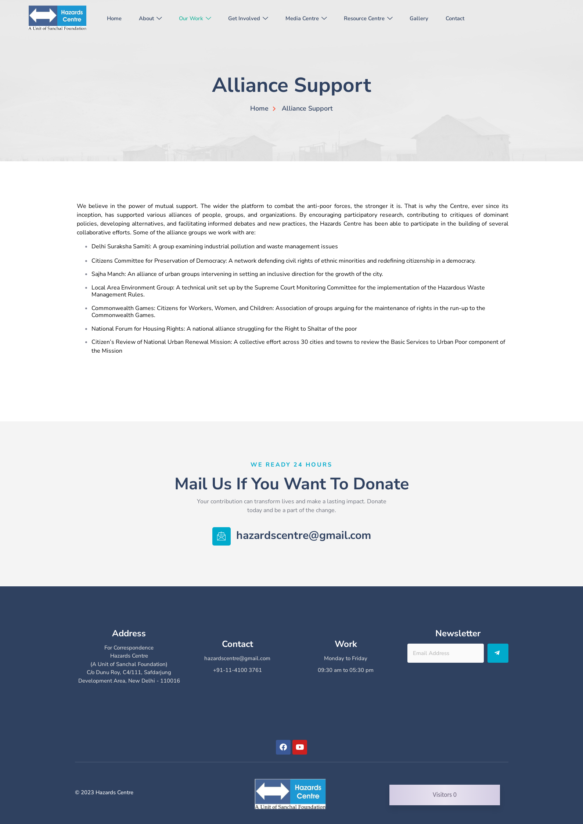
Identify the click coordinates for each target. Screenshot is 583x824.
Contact (467, 18)
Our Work (200, 18)
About (153, 18)
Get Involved (255, 18)
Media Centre (314, 18)
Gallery (430, 18)
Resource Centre (378, 18)
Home (115, 18)
